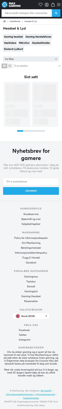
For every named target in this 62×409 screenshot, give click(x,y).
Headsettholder (41, 43)
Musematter (31, 301)
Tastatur (31, 281)
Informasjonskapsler (45, 394)
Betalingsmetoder (31, 248)
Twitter (23, 335)
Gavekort (31, 262)
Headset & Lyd (30, 21)
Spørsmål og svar (31, 219)
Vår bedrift (45, 391)
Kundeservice (31, 214)
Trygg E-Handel (31, 258)
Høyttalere (10, 43)
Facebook (24, 330)
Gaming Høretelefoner (38, 37)
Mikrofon (24, 43)
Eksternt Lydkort (13, 49)
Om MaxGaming (31, 243)
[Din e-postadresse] (31, 182)
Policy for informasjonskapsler (31, 238)
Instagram (24, 340)
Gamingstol (31, 291)
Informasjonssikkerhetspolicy (31, 253)
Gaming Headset (31, 296)
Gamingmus (31, 276)
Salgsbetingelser (31, 224)
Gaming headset (13, 37)
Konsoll (31, 286)
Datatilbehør (15, 21)
